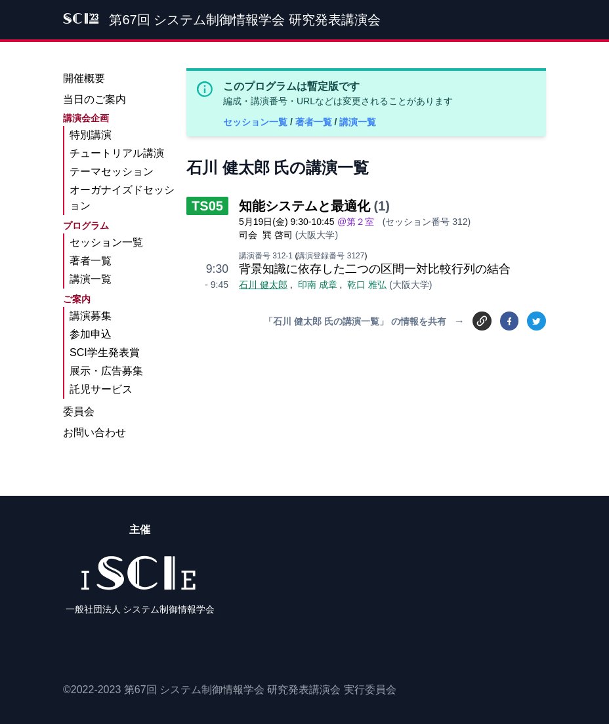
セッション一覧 (256, 122)
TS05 (207, 206)
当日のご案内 (94, 99)
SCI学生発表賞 (105, 352)
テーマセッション (112, 171)
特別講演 (91, 134)
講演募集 (91, 315)
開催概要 (84, 78)
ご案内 (77, 299)
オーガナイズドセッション (122, 197)
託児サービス (101, 389)
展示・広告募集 (106, 370)
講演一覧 (357, 122)
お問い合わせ (94, 432)
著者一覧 (315, 122)
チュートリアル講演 (117, 153)
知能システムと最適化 (304, 206)
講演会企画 (86, 118)
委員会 (78, 411)
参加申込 (91, 334)
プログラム (86, 225)
